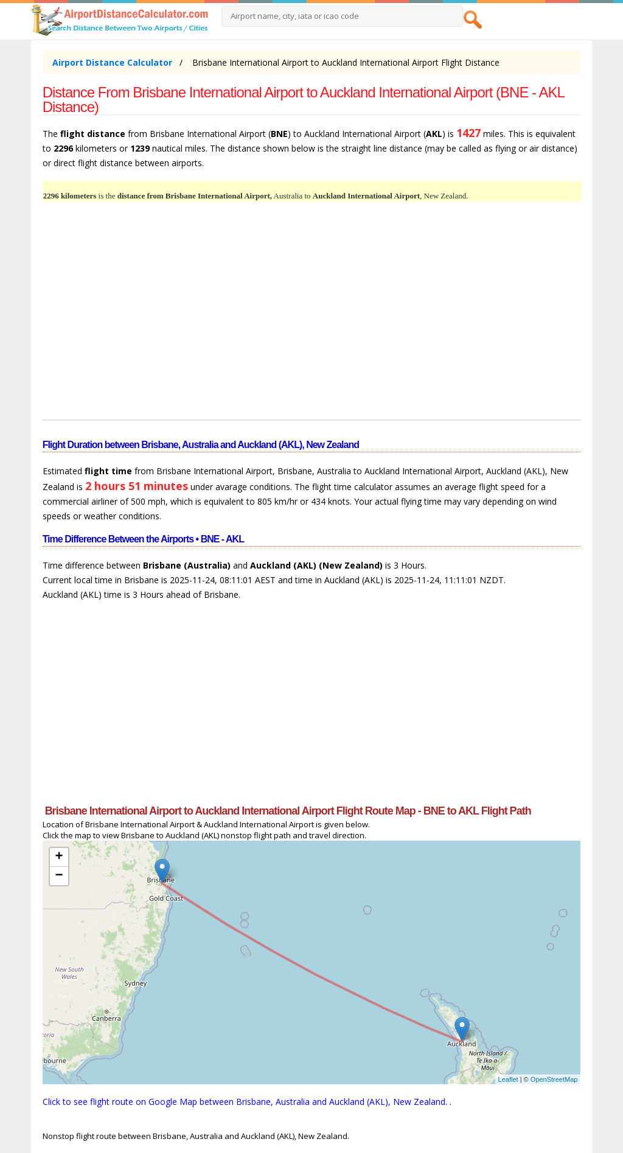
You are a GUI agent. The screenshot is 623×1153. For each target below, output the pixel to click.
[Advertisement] (312, 318)
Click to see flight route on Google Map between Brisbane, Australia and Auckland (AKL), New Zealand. (246, 1101)
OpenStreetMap (554, 1079)
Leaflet (508, 1079)
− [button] (59, 876)
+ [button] (59, 857)
